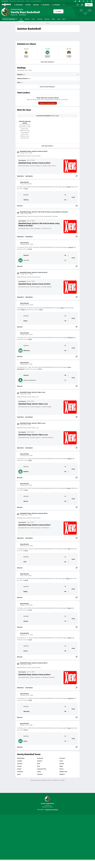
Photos (53, 19)
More (64, 19)
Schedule (27, 19)
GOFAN (28, 1)
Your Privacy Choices (71, 837)
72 (65, 741)
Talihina (69, 187)
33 (65, 380)
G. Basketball (45, 5)
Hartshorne (40, 758)
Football (28, 5)
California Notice (58, 837)
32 (65, 616)
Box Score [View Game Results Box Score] (19, 205)
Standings (39, 19)
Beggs (68, 578)
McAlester (39, 774)
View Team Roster (47, 146)
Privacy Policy (37, 837)
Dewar (62, 308)
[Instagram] (83, 1)
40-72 (26, 730)
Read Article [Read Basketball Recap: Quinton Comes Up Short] (20, 176)
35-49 (30, 639)
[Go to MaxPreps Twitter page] (53, 830)
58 (65, 711)
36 (65, 350)
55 (65, 501)
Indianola (39, 761)
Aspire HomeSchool (27, 380)
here (57, 116)
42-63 (26, 550)
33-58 (30, 700)
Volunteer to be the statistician (47, 103)
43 (65, 195)
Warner (69, 488)
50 (65, 200)
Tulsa (18, 82)
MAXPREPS (5, 1)
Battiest (69, 458)
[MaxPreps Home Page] (47, 23)
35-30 (30, 249)
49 (65, 586)
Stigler (61, 766)
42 (65, 557)
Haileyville (20, 771)
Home (21, 19)
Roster (33, 19)
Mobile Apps (19, 837)
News (58, 19)
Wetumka (70, 698)
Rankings (46, 19)
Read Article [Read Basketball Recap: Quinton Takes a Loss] (20, 417)
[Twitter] (87, 1)
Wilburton (70, 337)
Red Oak (61, 763)
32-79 (30, 610)
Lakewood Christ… (42, 769)
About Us (11, 837)
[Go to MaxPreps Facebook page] (59, 830)
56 (65, 471)
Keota (38, 763)
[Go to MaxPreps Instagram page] (47, 830)
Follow (58, 11)
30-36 (30, 339)
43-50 (26, 188)
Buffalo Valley (20, 758)
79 (65, 621)
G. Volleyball (56, 5)
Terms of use (47, 837)
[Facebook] (91, 1)
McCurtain (62, 758)
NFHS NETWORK (36, 1)
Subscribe (28, 837)
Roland (69, 608)
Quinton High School (47, 800)
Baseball (36, 5)
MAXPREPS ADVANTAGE (17, 1)
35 (65, 255)
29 (65, 316)
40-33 (40, 369)
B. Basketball (18, 5)
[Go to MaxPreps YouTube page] (41, 830)
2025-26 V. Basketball (10, 19)
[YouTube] (79, 1)
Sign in (89, 5)
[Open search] (78, 5)
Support (83, 837)
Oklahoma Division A (22, 78)
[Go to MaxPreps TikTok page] (35, 830)
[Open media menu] (82, 5)
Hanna (19, 774)
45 (65, 496)
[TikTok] (75, 1)
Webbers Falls (63, 771)
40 (65, 375)
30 (65, 260)
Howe (69, 728)
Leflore (39, 771)
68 (65, 591)
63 (65, 562)
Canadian (19, 761)
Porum (69, 638)
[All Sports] (64, 5)
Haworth (70, 247)
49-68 (26, 580)
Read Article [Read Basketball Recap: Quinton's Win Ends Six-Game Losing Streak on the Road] (20, 236)
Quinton (23, 195)
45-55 (26, 490)
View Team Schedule (47, 62)
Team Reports (22, 160)
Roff (69, 549)
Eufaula (19, 769)
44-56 (30, 460)
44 (65, 321)
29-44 (41, 309)
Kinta (38, 766)
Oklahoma (20, 74)
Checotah (19, 763)
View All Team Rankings (47, 87)
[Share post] (76, 176)
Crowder (19, 766)
